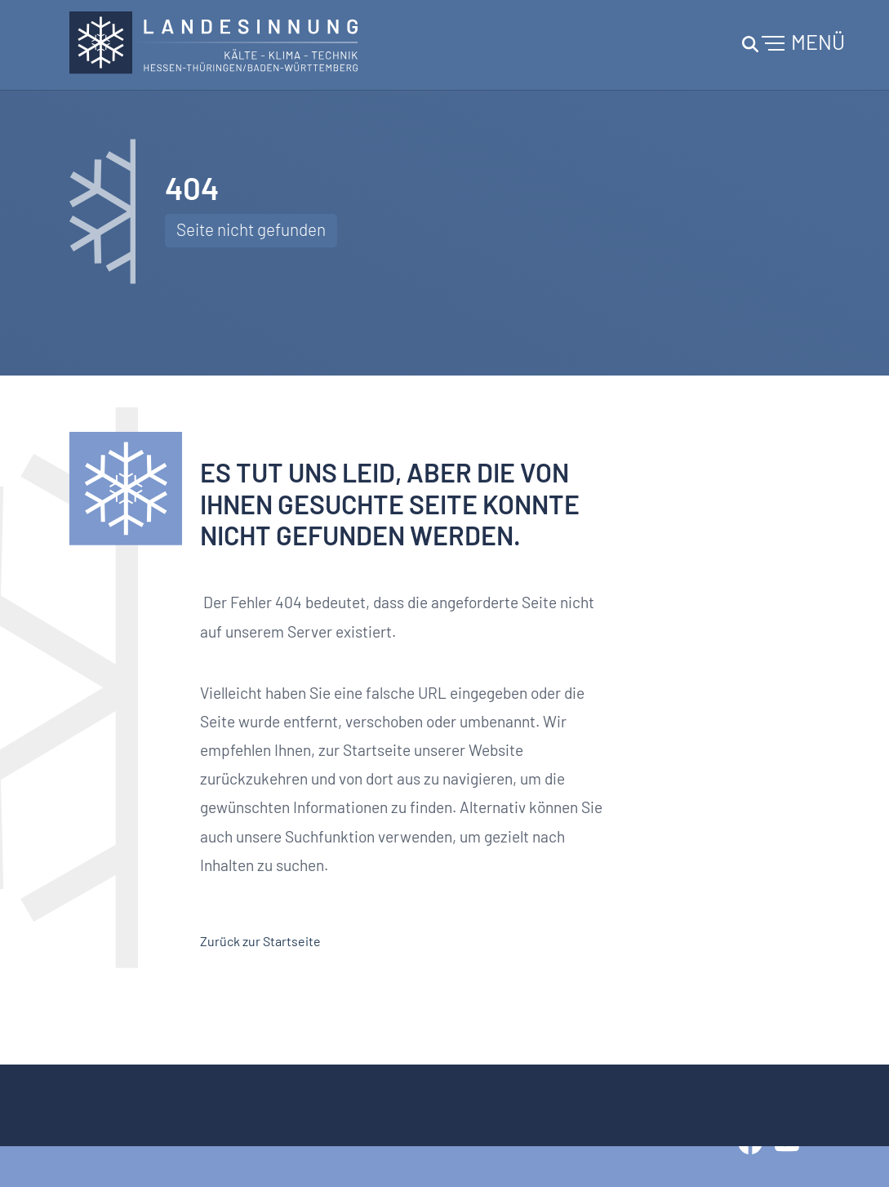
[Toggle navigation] (791, 45)
